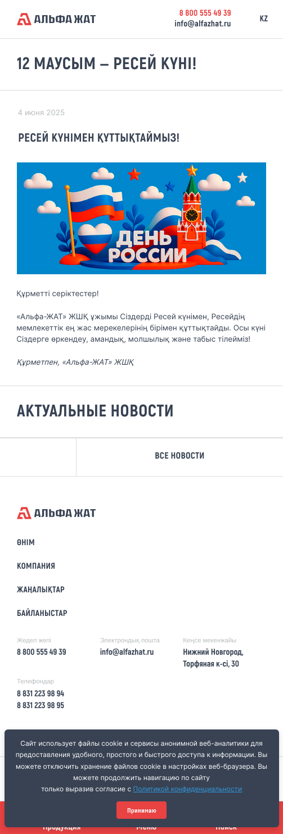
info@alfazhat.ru (202, 24)
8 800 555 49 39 (205, 13)
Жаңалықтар (41, 590)
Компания (36, 566)
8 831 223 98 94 (40, 694)
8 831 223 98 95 (40, 706)
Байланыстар (42, 614)
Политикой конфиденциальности (187, 789)
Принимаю (141, 810)
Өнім (26, 543)
